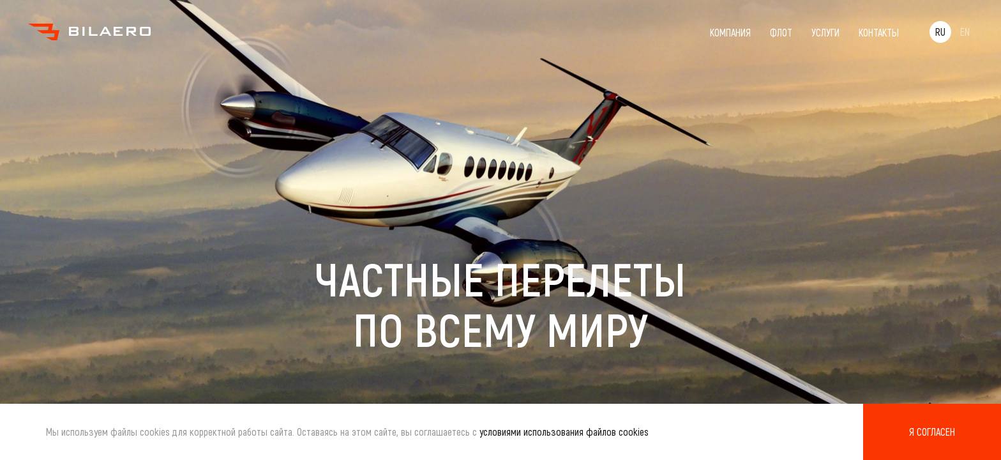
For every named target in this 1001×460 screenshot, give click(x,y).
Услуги (825, 32)
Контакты (879, 32)
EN (965, 32)
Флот (781, 32)
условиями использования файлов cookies (564, 431)
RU (940, 32)
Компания (730, 32)
